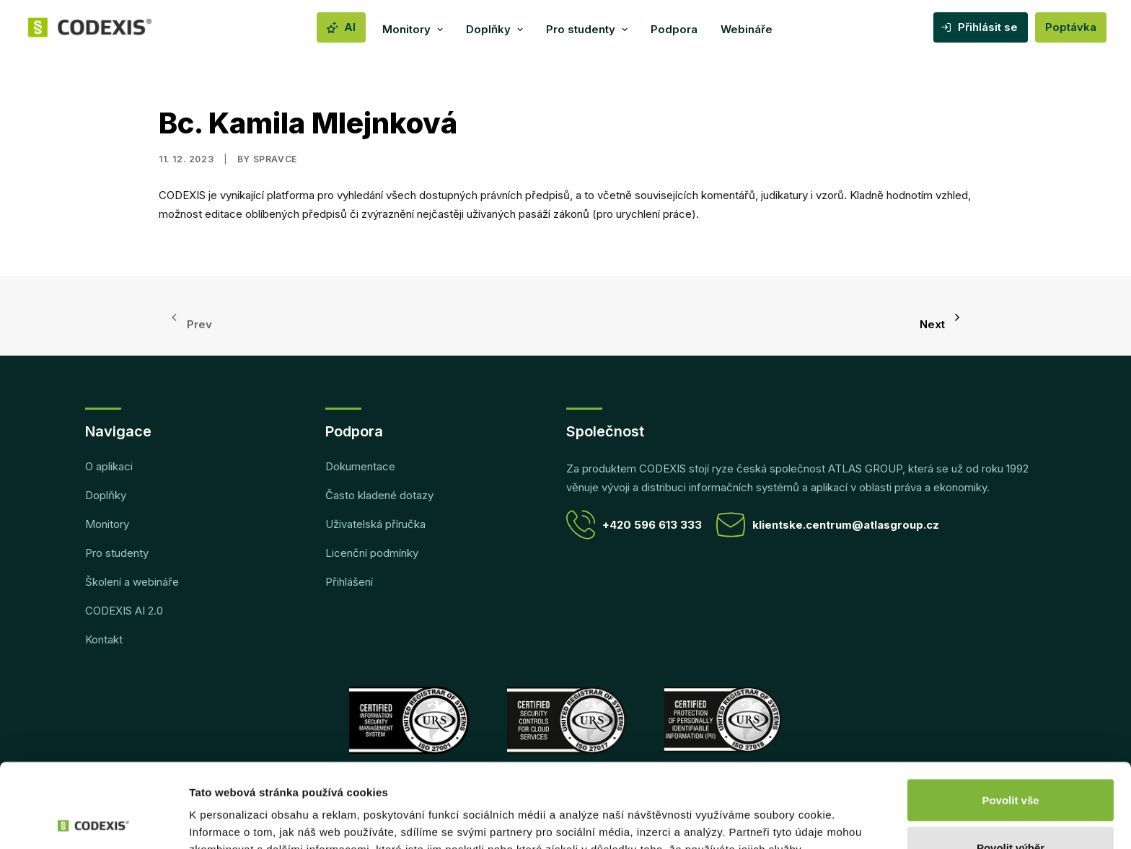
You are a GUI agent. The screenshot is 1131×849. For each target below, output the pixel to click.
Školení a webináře (132, 582)
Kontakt (104, 639)
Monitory (412, 29)
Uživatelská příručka (375, 524)
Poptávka (1070, 27)
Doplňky (494, 29)
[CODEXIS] (108, 27)
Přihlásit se (988, 27)
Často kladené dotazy (379, 495)
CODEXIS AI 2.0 (124, 610)
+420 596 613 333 (634, 525)
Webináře (747, 29)
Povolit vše (1010, 716)
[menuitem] (341, 27)
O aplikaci (109, 466)
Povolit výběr (1010, 763)
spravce (275, 159)
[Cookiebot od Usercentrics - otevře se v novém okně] (93, 821)
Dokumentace (360, 466)
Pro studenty (587, 29)
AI (350, 27)
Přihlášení (349, 582)
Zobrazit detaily (762, 812)
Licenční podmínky (371, 553)
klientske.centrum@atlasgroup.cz (827, 524)
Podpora (674, 29)
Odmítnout (1010, 810)
